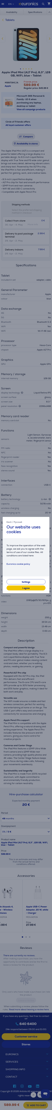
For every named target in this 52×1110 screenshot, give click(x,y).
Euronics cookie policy (18, 564)
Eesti (9, 522)
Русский (18, 522)
